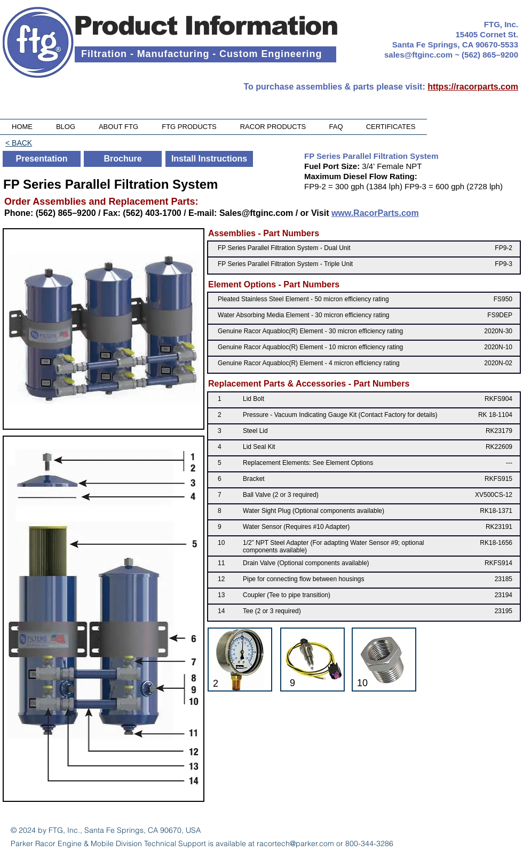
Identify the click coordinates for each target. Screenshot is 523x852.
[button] (189, 126)
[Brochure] (123, 159)
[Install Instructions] (209, 159)
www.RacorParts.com (375, 213)
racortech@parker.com (295, 843)
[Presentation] (42, 159)
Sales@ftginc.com (256, 213)
